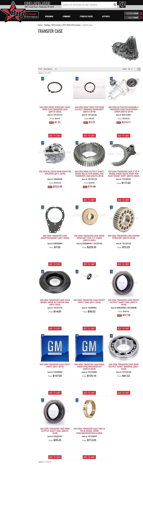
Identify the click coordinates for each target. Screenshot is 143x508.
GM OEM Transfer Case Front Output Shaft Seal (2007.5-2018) (123, 302)
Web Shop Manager (96, 506)
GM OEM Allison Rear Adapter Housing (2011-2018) (55, 172)
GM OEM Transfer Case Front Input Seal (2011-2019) (89, 301)
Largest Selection (15, 86)
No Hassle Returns (16, 94)
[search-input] (87, 5)
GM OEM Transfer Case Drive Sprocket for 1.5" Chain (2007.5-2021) (89, 238)
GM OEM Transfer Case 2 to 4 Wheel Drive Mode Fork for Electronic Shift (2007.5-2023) (123, 173)
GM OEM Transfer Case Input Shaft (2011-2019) (55, 365)
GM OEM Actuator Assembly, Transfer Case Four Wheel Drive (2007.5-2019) (123, 109)
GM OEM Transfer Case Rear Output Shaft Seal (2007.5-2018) (55, 431)
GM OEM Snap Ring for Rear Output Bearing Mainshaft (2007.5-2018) (89, 109)
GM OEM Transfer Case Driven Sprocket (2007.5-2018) (124, 237)
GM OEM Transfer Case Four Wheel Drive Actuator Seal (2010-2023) (55, 302)
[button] (89, 5)
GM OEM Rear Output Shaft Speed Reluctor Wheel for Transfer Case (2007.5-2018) (89, 173)
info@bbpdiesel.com (82, 490)
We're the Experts (16, 78)
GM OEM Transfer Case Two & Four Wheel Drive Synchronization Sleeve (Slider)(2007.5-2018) (89, 431)
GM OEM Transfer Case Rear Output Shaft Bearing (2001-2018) (124, 366)
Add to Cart (55, 135)
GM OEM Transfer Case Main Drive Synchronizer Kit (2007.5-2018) (89, 366)
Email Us (12, 109)
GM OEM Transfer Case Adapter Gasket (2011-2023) (55, 237)
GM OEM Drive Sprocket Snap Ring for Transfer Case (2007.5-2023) (55, 109)
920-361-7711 (14, 115)
